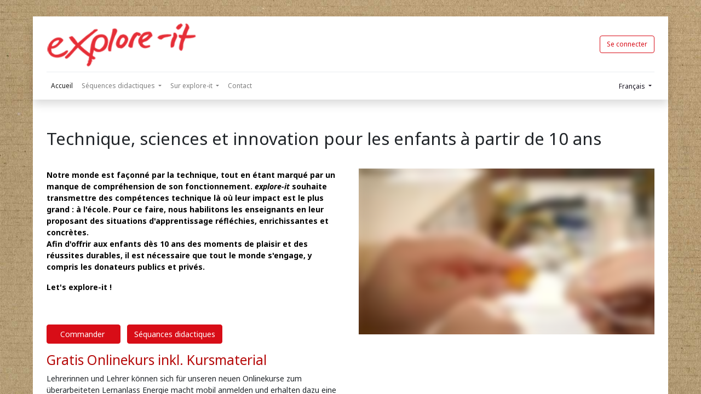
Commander (83, 334)
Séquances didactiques (174, 334)
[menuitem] (62, 86)
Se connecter (627, 44)
